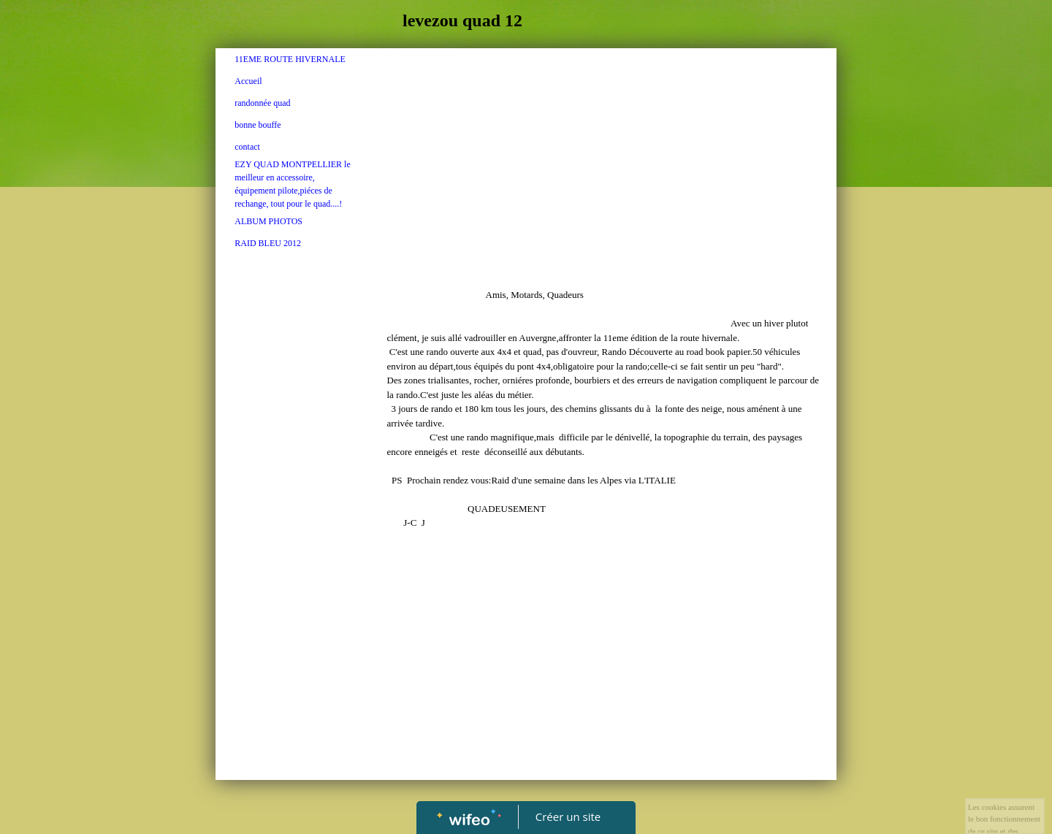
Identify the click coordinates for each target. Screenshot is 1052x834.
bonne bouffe (258, 125)
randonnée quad (262, 103)
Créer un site (568, 816)
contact (247, 147)
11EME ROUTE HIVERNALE (290, 59)
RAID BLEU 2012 (268, 243)
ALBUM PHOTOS (268, 221)
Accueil (248, 81)
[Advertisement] (293, 553)
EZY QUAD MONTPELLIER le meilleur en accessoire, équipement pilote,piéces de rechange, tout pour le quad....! (293, 184)
